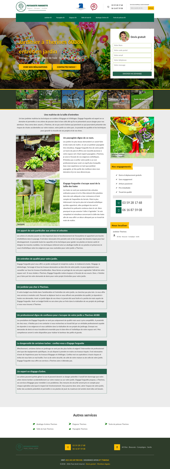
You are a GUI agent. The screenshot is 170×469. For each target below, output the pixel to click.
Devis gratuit (91, 464)
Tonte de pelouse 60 (119, 18)
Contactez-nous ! (66, 67)
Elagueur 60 (72, 18)
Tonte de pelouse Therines (117, 424)
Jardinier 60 (47, 18)
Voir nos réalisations (35, 67)
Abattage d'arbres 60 (102, 18)
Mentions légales (103, 464)
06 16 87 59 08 (117, 8)
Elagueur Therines (77, 424)
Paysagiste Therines (77, 429)
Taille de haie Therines (42, 429)
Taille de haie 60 (86, 18)
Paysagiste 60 (60, 18)
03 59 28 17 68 (117, 5)
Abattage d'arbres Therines (44, 424)
